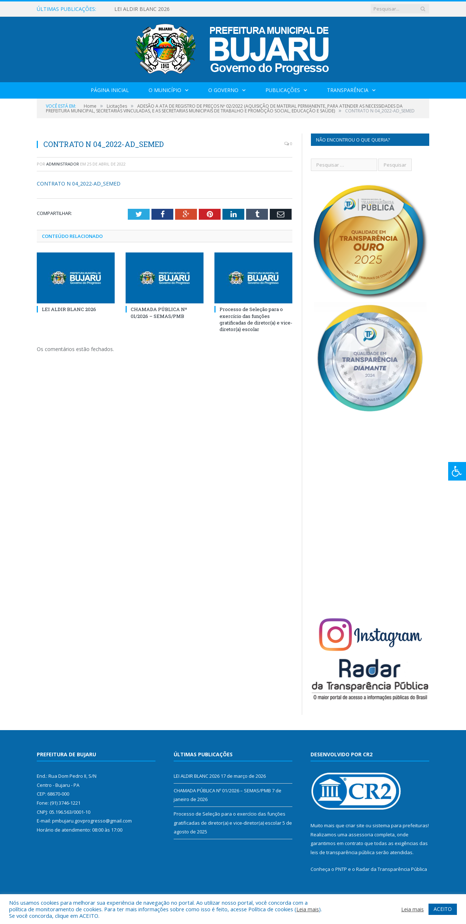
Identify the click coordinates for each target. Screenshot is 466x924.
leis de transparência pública (343, 852)
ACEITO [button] (443, 908)
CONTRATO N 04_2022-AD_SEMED (79, 183)
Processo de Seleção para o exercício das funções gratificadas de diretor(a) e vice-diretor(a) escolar (256, 319)
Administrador (62, 164)
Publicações (282, 90)
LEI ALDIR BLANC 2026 (142, 9)
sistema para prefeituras (400, 825)
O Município (165, 90)
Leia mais (307, 909)
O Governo (223, 90)
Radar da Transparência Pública (391, 869)
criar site (354, 825)
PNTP (341, 869)
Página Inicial (110, 90)
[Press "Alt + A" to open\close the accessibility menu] (457, 471)
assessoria (360, 834)
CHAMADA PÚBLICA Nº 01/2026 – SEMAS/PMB (159, 312)
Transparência (347, 90)
